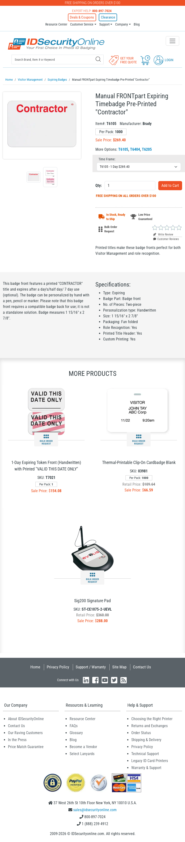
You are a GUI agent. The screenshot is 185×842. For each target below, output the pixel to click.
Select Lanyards (82, 753)
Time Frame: (107, 158)
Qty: (98, 184)
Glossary (76, 732)
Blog (137, 24)
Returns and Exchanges (149, 725)
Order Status (141, 732)
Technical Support (145, 753)
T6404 (135, 148)
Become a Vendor (83, 746)
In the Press (17, 739)
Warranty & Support (146, 766)
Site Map (119, 666)
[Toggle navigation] (172, 40)
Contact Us (142, 666)
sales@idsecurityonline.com (95, 809)
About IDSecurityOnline (26, 718)
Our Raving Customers (25, 732)
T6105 (123, 148)
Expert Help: (92, 11)
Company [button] (121, 24)
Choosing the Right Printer (151, 718)
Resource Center (56, 24)
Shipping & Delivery (146, 739)
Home (35, 666)
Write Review (163, 233)
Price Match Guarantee (26, 746)
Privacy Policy (58, 666)
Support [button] (104, 24)
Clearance (106, 17)
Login (163, 59)
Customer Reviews (166, 238)
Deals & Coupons (83, 17)
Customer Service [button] (81, 24)
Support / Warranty (91, 666)
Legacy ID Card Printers (149, 759)
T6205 (147, 148)
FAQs (74, 725)
